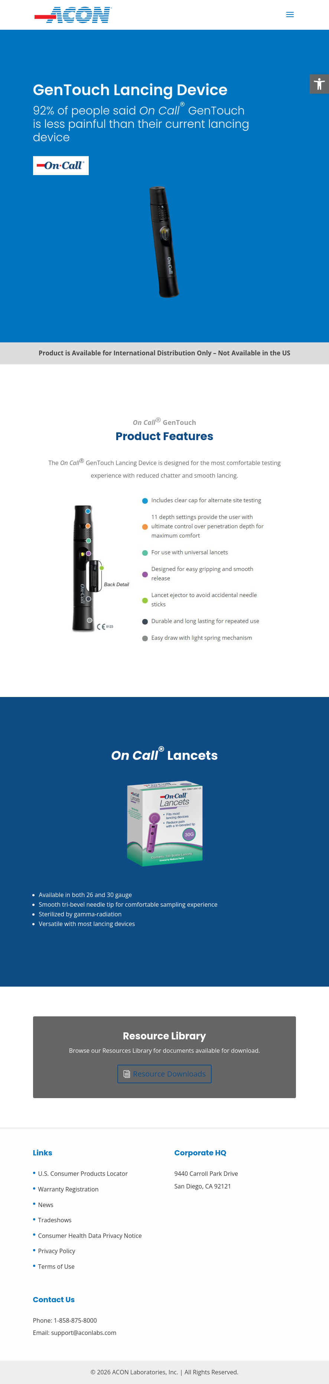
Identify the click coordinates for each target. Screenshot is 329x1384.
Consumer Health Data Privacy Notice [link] (90, 1236)
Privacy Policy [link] (56, 1251)
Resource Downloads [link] (169, 1074)
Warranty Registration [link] (68, 1189)
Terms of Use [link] (56, 1266)
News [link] (45, 1205)
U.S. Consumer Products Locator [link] (83, 1174)
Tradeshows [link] (55, 1220)
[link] (319, 84)
